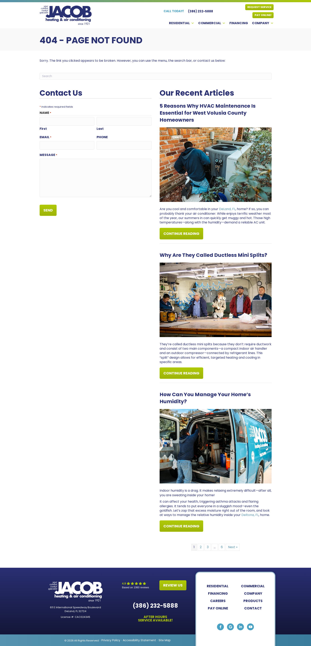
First (43, 128)
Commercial (211, 23)
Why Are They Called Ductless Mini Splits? (213, 254)
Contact (253, 607)
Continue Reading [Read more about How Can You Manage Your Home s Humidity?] (181, 527)
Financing (238, 23)
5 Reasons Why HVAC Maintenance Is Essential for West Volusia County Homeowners (208, 112)
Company (263, 23)
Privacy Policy (110, 640)
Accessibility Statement (139, 640)
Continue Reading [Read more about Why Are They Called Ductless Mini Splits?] (181, 374)
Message (48, 153)
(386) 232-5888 (155, 605)
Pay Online (218, 607)
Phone (102, 136)
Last (100, 128)
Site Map (165, 640)
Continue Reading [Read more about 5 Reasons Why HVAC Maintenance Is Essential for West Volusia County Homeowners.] (181, 235)
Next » (232, 547)
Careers (218, 600)
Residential (181, 23)
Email (45, 136)
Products (253, 600)
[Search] (156, 76)
